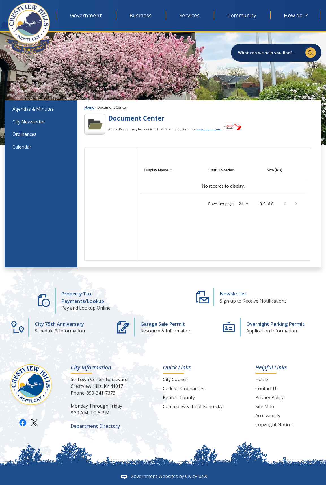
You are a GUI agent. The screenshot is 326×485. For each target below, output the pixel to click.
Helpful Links (271, 367)
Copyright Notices (274, 424)
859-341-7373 (101, 393)
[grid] (223, 177)
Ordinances (24, 134)
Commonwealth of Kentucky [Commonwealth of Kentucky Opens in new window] (193, 406)
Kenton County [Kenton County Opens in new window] (179, 397)
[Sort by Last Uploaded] (221, 170)
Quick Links (177, 367)
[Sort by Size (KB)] (274, 170)
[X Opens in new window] (34, 422)
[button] (310, 52)
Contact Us (266, 388)
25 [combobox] (241, 203)
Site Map (264, 406)
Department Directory (95, 426)
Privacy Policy (269, 397)
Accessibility (267, 415)
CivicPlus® (196, 476)
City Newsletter (28, 122)
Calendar (21, 147)
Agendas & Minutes (33, 109)
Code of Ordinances (183, 388)
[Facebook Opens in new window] (22, 422)
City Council (175, 379)
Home (89, 107)
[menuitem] (41, 109)
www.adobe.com (208, 129)
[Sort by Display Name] (159, 170)
